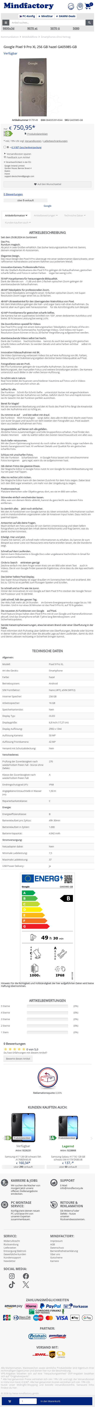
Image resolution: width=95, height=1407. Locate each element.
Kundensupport (12, 1257)
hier (15, 1387)
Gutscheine (56, 1257)
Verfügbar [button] (10, 53)
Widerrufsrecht (12, 1241)
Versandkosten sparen (17, 154)
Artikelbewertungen (44, 215)
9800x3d (8, 28)
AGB (52, 1244)
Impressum (56, 1241)
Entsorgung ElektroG (15, 1251)
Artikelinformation (15, 215)
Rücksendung (11, 1244)
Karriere (54, 1261)
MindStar (45, 16)
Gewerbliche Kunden (15, 1254)
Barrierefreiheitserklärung (64, 1251)
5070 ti (55, 28)
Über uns (55, 1254)
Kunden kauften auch (16, 222)
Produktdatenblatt (36, 133)
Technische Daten (73, 215)
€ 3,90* (26, 147)
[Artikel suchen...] (48, 22)
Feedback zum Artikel (17, 157)
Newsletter (9, 1261)
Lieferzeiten (10, 1247)
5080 (76, 28)
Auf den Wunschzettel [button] (47, 184)
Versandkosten (33, 141)
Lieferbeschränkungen (55, 141)
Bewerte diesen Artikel (18, 1058)
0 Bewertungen (13, 194)
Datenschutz (57, 1247)
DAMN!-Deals (65, 16)
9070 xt (32, 28)
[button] (5, 22)
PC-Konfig (27, 16)
